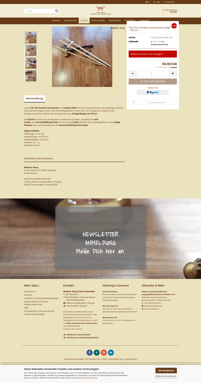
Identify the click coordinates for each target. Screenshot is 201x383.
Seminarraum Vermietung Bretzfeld (82, 344)
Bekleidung (115, 20)
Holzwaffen (70, 20)
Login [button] (157, 2)
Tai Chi (84, 20)
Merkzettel (169, 2)
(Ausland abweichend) (159, 51)
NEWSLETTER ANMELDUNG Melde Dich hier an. (100, 249)
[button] (148, 2)
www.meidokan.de (151, 315)
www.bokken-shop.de (77, 312)
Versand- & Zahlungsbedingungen (41, 304)
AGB (26, 314)
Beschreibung (34, 104)
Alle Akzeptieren (166, 370)
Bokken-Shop (118, 34)
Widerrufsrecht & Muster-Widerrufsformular (36, 309)
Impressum (30, 298)
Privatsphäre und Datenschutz (39, 317)
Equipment (130, 20)
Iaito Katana (98, 20)
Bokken (56, 20)
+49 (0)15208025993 (74, 306)
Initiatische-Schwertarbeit (78, 341)
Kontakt (28, 301)
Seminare (144, 20)
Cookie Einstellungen (34, 320)
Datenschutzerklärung (87, 378)
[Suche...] (56, 11)
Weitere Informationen (165, 376)
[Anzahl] (153, 80)
